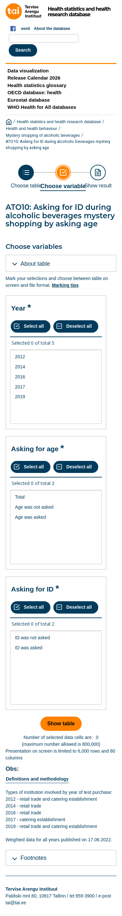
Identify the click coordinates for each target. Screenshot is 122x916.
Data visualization (28, 70)
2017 (56, 387)
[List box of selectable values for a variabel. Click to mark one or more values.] (56, 387)
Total (56, 497)
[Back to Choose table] (26, 176)
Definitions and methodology (37, 779)
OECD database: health (34, 92)
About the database (52, 28)
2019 (56, 397)
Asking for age (35, 448)
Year (18, 308)
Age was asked (56, 517)
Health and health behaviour (31, 128)
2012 (56, 357)
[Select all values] (30, 326)
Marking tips (65, 285)
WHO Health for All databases (41, 107)
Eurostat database (28, 100)
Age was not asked (56, 507)
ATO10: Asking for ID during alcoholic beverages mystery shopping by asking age (58, 144)
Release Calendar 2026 (34, 78)
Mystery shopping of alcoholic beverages (43, 135)
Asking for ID (32, 589)
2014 (56, 367)
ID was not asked (56, 638)
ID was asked (56, 648)
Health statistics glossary (36, 85)
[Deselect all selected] (76, 326)
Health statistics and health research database (59, 122)
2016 (56, 377)
